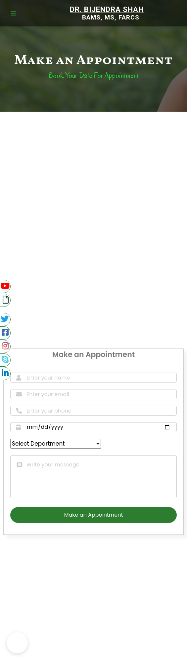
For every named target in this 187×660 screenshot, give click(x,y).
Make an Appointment (93, 515)
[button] (17, 642)
